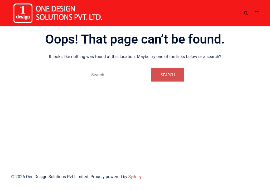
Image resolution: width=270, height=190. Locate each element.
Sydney (135, 176)
